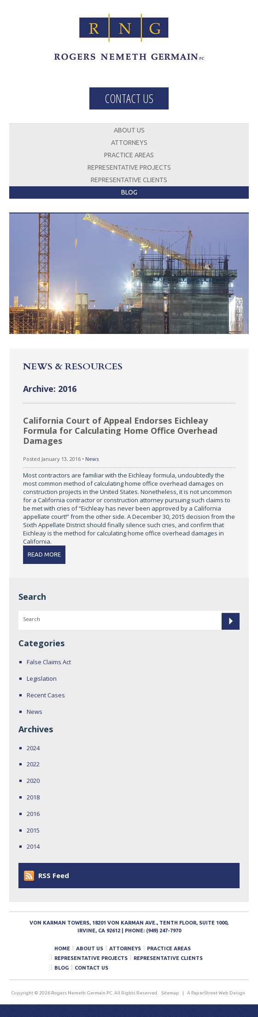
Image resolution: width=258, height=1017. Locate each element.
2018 (33, 797)
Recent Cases (46, 695)
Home (62, 948)
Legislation (42, 678)
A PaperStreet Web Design (216, 992)
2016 (33, 814)
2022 (33, 764)
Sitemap (170, 992)
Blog (129, 192)
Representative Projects (129, 167)
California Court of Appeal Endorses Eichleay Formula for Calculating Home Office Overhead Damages (120, 430)
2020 (33, 780)
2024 (33, 748)
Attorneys (129, 142)
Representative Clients (129, 180)
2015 (33, 830)
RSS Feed (53, 875)
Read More (44, 554)
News (92, 458)
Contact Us (129, 98)
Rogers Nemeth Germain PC (129, 44)
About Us (129, 130)
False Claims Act (49, 662)
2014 (33, 846)
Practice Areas (129, 155)
